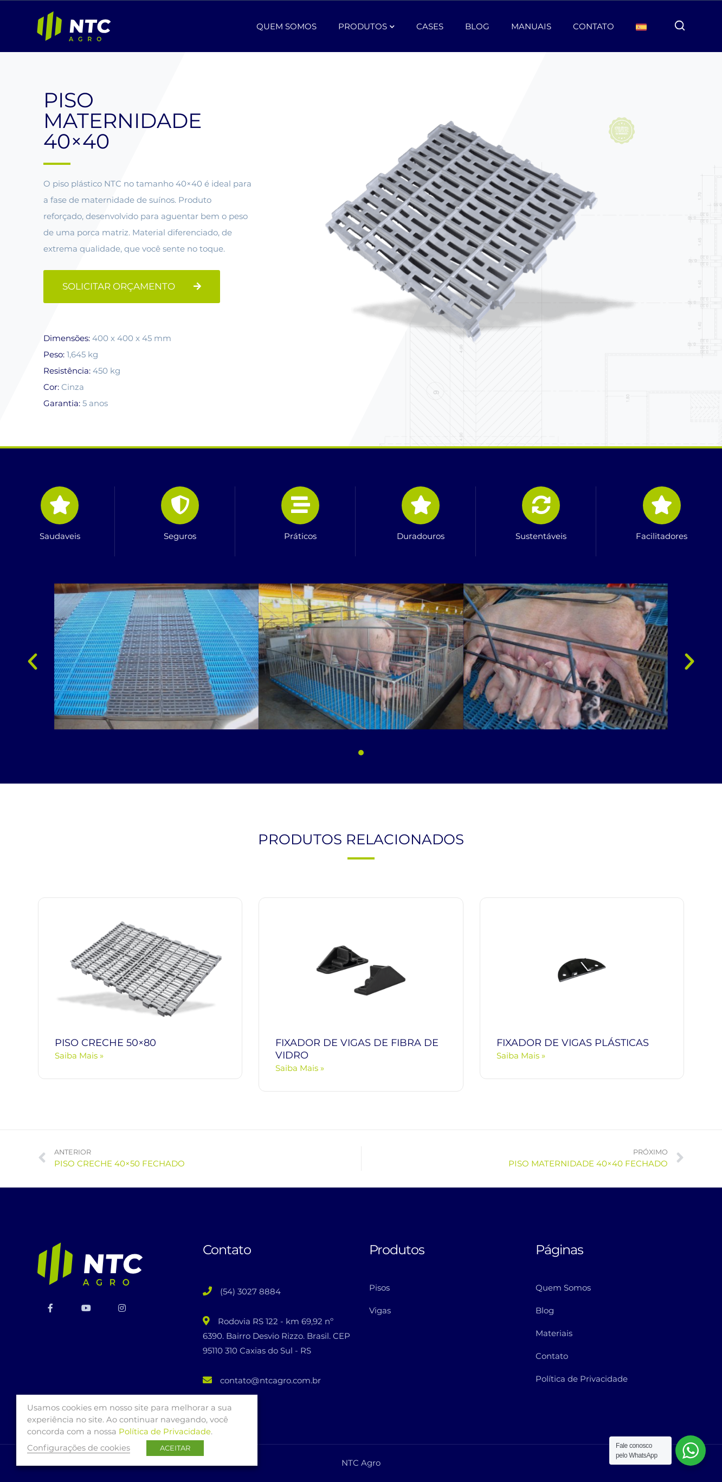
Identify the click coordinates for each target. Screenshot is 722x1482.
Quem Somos (563, 1287)
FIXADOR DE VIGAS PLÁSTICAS (573, 1043)
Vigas (380, 1310)
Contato (552, 1356)
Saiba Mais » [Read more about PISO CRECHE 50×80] (79, 1055)
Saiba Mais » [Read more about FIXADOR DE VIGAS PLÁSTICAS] (521, 1055)
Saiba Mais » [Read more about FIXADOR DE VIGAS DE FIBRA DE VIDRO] (299, 1068)
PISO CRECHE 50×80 (105, 1043)
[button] (32, 661)
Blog (545, 1310)
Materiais (554, 1333)
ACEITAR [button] (175, 1447)
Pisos (379, 1287)
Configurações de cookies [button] (78, 1448)
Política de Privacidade (582, 1379)
